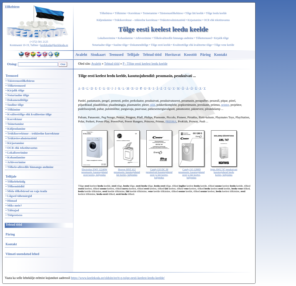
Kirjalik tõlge (221, 38)
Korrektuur (134, 13)
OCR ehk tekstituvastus (217, 20)
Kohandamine (125, 38)
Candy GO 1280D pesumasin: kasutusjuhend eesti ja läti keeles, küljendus (191, 172)
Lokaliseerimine (106, 38)
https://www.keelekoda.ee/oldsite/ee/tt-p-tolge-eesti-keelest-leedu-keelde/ (118, 278)
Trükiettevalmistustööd (172, 20)
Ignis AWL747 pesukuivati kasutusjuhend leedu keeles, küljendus (223, 170)
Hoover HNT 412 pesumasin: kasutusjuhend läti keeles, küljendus (127, 170)
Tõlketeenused (204, 38)
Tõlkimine (120, 13)
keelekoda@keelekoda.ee (54, 45)
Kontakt (220, 55)
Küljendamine (104, 20)
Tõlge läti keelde (194, 13)
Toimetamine (150, 13)
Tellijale (133, 55)
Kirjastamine (195, 20)
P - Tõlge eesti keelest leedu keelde (145, 63)
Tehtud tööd (152, 55)
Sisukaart (98, 55)
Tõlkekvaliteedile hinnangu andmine (173, 38)
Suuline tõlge (120, 44)
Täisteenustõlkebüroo (171, 13)
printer (225, 104)
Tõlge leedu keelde (216, 13)
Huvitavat (172, 55)
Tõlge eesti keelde (161, 44)
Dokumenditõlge (139, 44)
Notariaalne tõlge (101, 44)
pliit (152, 104)
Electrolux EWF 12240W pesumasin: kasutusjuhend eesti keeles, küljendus (94, 170)
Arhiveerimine (143, 38)
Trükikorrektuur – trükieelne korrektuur (136, 20)
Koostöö (190, 55)
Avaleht (81, 55)
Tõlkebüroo (106, 13)
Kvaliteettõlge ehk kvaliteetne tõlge (192, 44)
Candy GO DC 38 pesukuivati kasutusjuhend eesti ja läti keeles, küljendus (159, 172)
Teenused (116, 55)
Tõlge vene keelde (224, 44)
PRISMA (171, 121)
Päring (205, 55)
